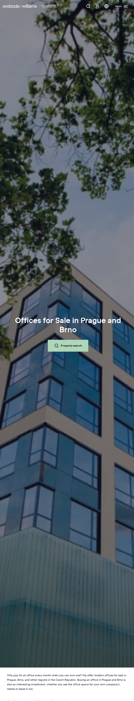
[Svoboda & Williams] (31, 6)
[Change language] (106, 6)
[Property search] (88, 6)
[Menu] (121, 6)
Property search (68, 345)
